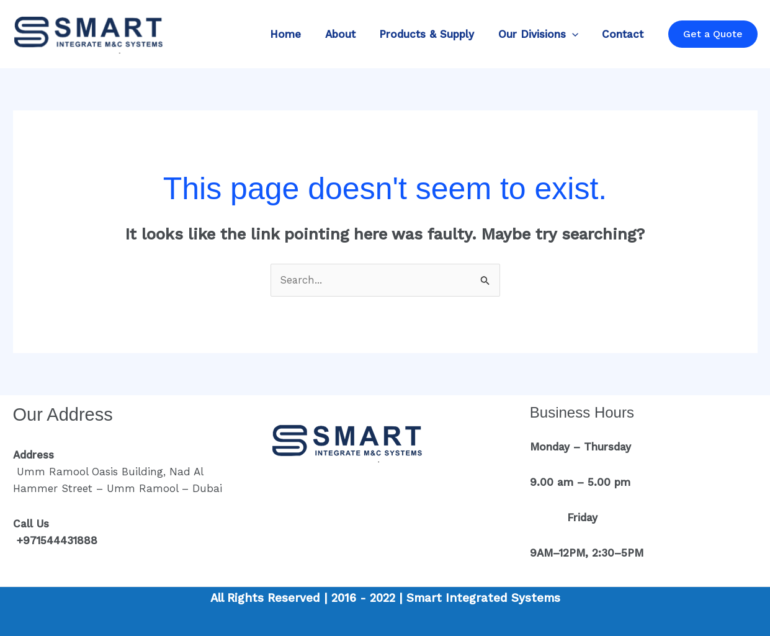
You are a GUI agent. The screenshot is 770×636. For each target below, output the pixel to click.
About (349, 34)
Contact (624, 34)
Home (297, 34)
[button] (576, 34)
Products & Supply (433, 34)
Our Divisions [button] (542, 34)
